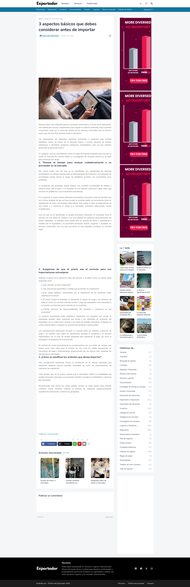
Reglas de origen (135, 456)
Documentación (75, 9)
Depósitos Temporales (135, 369)
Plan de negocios (135, 438)
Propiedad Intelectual (135, 447)
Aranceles (135, 356)
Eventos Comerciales (135, 391)
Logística (96, 9)
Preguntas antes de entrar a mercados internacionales (98, 482)
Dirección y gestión (135, 378)
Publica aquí (92, 3)
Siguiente (108, 517)
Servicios (78, 3)
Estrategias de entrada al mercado (135, 387)
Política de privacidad (136, 583)
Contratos (135, 365)
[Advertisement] (75, 58)
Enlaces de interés (125, 9)
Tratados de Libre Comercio (135, 464)
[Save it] (110, 36)
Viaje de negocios (135, 469)
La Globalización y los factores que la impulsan (126, 336)
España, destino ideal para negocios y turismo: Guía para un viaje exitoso (127, 291)
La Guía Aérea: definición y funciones (142, 336)
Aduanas (135, 352)
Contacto (150, 583)
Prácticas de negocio (135, 451)
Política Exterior (135, 443)
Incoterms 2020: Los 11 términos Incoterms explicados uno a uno (144, 269)
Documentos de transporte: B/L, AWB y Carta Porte (127, 314)
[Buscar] (152, 4)
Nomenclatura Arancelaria (135, 434)
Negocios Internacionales (53, 19)
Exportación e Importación (135, 400)
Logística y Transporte (135, 425)
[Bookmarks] (146, 4)
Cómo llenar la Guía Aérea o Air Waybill (127, 269)
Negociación (52, 9)
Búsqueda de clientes (135, 361)
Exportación (40, 9)
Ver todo (66, 453)
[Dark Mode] (141, 3)
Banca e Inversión (109, 9)
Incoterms (63, 9)
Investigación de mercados (135, 421)
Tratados (87, 9)
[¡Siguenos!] (148, 9)
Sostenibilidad (135, 460)
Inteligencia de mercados (135, 417)
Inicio (41, 19)
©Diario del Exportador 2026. (59, 583)
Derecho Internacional (135, 374)
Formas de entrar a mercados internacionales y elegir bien (50, 482)
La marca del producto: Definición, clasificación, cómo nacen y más (144, 314)
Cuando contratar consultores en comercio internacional (74, 482)
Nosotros (65, 3)
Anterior (41, 517)
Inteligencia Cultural (135, 413)
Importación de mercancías (135, 404)
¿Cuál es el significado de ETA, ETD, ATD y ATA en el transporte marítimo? (144, 291)
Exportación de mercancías (135, 395)
